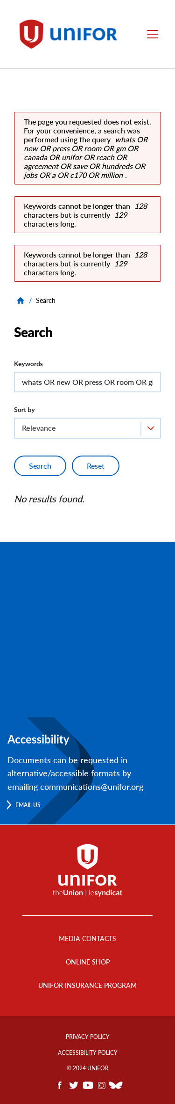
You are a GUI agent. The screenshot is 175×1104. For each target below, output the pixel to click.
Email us (28, 805)
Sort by (24, 409)
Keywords (28, 364)
